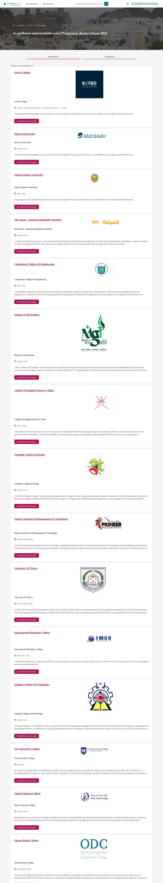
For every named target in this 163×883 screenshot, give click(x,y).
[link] (41, 25)
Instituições (53, 56)
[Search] (106, 4)
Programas (32, 4)
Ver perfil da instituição (26, 121)
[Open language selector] (128, 4)
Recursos (49, 4)
